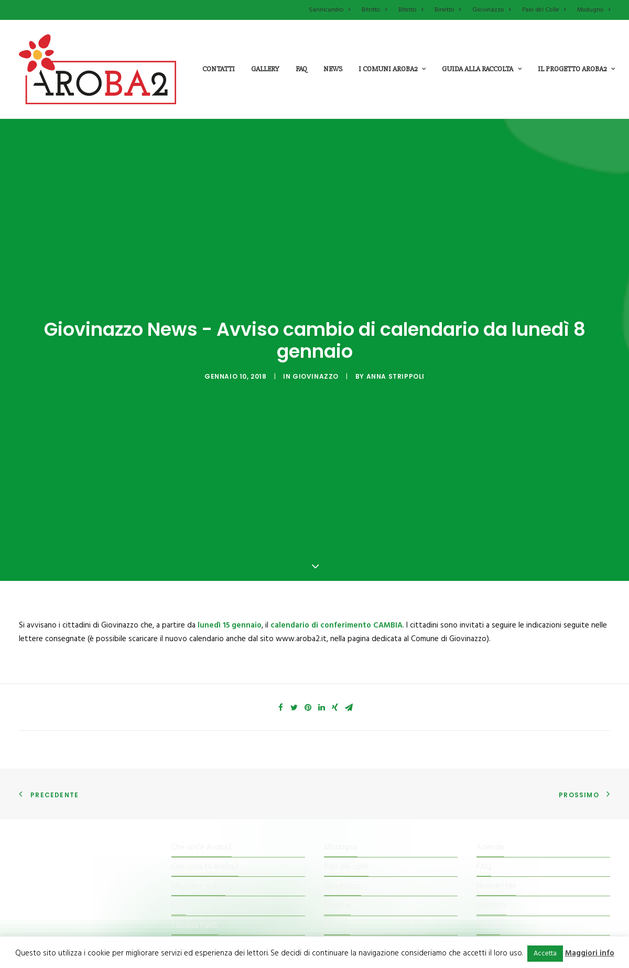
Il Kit (178, 848)
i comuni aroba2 (392, 68)
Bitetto (410, 10)
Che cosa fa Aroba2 (204, 809)
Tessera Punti (194, 868)
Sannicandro (329, 10)
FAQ (483, 809)
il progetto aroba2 (576, 68)
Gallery (265, 68)
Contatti (218, 68)
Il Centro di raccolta (204, 887)
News (332, 68)
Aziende (490, 790)
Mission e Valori (198, 828)
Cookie (488, 868)
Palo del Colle (544, 10)
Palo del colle (346, 809)
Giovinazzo (491, 10)
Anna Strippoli (395, 347)
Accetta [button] (545, 953)
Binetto (448, 10)
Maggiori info (589, 953)
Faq (301, 68)
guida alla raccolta (482, 68)
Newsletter (496, 828)
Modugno (593, 10)
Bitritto (374, 10)
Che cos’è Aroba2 (201, 790)
